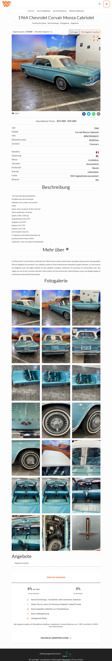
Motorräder (43, 11)
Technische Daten (39, 23)
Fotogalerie (64, 23)
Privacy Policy (77, 659)
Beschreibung (53, 23)
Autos (31, 11)
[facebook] (84, 114)
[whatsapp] (94, 114)
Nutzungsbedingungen (61, 659)
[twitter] (89, 114)
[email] (98, 114)
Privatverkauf (76, 11)
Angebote (75, 23)
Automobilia (59, 11)
